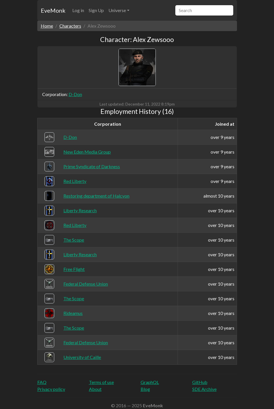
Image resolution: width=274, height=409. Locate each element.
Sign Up (96, 10)
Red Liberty (74, 181)
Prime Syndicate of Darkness (91, 166)
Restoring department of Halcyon (96, 195)
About (95, 389)
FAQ (41, 382)
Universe (117, 10)
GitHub (199, 382)
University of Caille (82, 357)
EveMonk (53, 10)
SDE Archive (204, 389)
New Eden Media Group (87, 151)
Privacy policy (51, 389)
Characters (70, 25)
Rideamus (73, 313)
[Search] (204, 10)
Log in (78, 10)
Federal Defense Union (85, 283)
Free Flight (74, 269)
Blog (145, 389)
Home (47, 25)
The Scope (73, 239)
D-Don (75, 94)
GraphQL (150, 382)
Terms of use (101, 382)
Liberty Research (80, 210)
